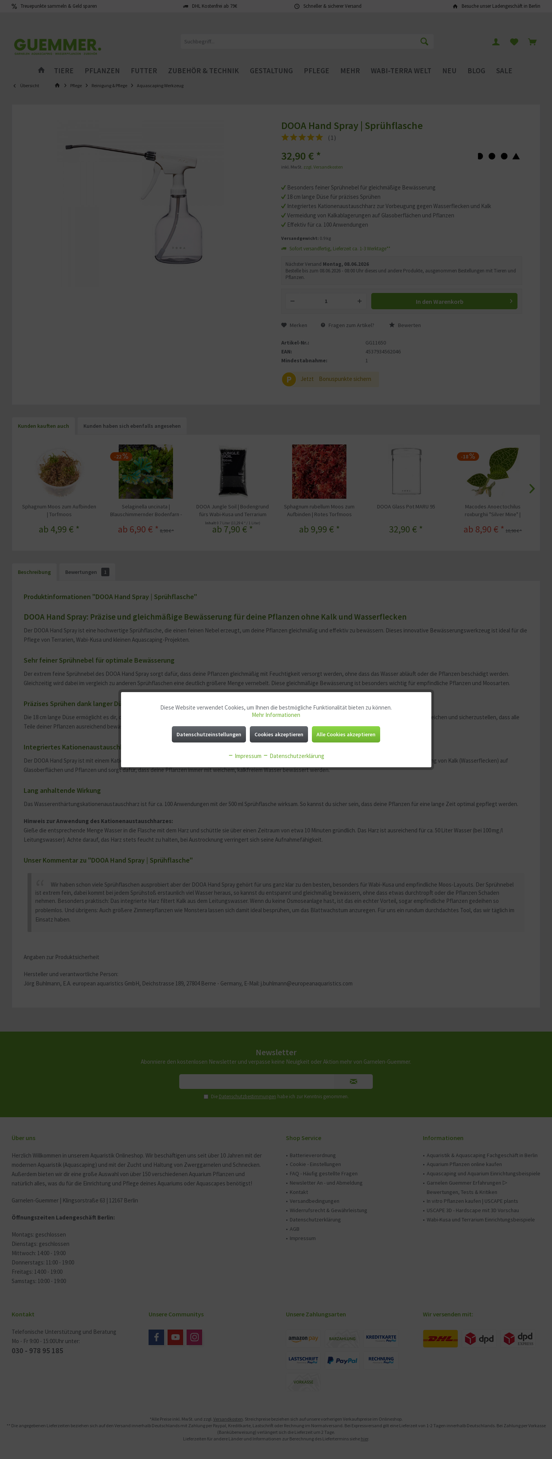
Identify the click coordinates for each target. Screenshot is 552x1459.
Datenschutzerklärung (293, 756)
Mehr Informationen (276, 714)
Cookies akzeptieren (278, 734)
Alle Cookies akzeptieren (346, 734)
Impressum (244, 756)
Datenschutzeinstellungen (209, 734)
